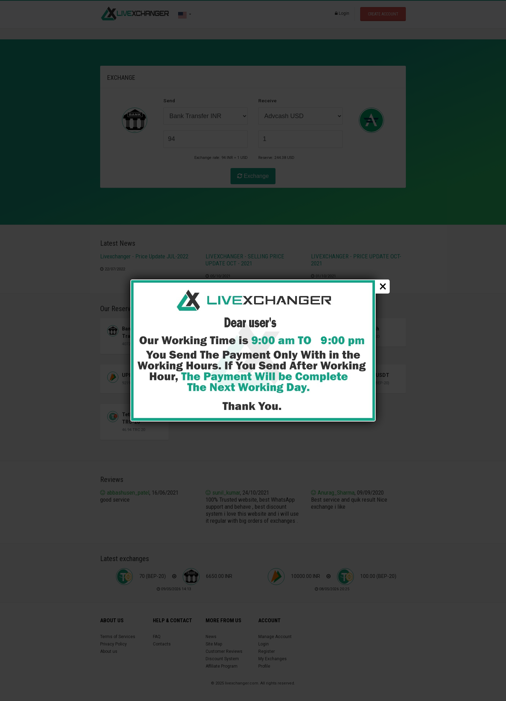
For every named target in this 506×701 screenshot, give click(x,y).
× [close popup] (383, 286)
